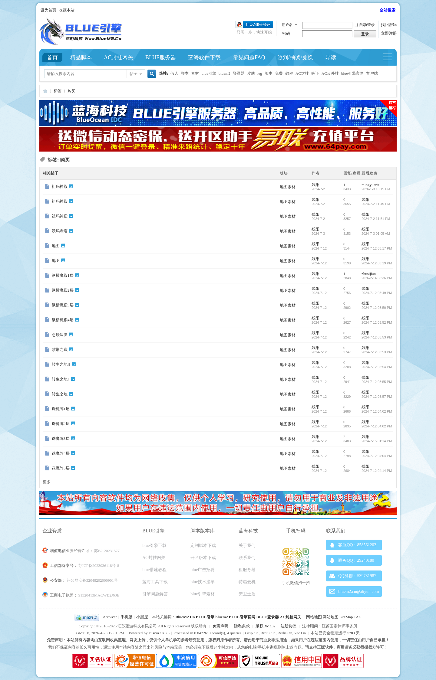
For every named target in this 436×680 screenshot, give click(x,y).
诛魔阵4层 (61, 453)
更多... (48, 482)
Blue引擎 (45, 91)
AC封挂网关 (118, 57)
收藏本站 (66, 10)
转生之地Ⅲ (61, 364)
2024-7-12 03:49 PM (377, 293)
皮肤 (251, 73)
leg (259, 73)
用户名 (287, 25)
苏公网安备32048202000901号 (92, 580)
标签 (57, 91)
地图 (56, 246)
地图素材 (288, 187)
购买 (71, 91)
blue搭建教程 (154, 569)
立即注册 (389, 33)
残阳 (315, 184)
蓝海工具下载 (155, 582)
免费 (279, 73)
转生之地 (60, 394)
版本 (268, 73)
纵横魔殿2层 (63, 290)
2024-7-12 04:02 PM (377, 411)
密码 (286, 33)
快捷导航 (390, 57)
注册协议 (288, 626)
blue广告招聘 (202, 569)
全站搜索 (387, 10)
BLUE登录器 (267, 617)
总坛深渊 (60, 334)
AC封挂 (302, 73)
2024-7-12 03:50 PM (377, 307)
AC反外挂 (330, 73)
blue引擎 (208, 73)
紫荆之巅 (60, 349)
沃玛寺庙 (60, 231)
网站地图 (314, 617)
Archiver (110, 617)
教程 (289, 73)
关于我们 (247, 545)
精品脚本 (81, 57)
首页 (52, 57)
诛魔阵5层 (61, 468)
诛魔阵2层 (61, 423)
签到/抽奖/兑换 (295, 57)
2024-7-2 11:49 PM (376, 204)
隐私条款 (242, 626)
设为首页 (48, 10)
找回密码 (389, 24)
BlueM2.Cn (185, 617)
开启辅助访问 (376, 10)
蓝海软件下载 (204, 57)
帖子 (133, 73)
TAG (358, 617)
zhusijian (369, 273)
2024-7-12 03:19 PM (377, 263)
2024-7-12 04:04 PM (377, 456)
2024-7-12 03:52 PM (377, 322)
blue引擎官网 (352, 73)
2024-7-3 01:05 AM (376, 233)
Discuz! (155, 633)
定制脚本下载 (203, 545)
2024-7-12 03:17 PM (377, 248)
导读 (330, 57)
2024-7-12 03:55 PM (377, 382)
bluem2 (224, 73)
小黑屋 (142, 617)
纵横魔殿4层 (63, 320)
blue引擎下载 (154, 545)
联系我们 (247, 557)
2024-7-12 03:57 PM (377, 396)
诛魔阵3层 (61, 438)
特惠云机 (247, 582)
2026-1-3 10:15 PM (376, 189)
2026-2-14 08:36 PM (377, 278)
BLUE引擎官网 (242, 617)
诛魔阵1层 (61, 409)
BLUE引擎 (205, 617)
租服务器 (247, 569)
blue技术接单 (202, 582)
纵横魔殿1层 (63, 275)
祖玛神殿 (60, 186)
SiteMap (346, 617)
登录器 (239, 73)
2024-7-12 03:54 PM (377, 367)
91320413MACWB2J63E (98, 595)
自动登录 (364, 24)
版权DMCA (265, 626)
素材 (195, 73)
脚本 (185, 73)
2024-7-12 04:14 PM (377, 470)
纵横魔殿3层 (63, 305)
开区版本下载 (203, 557)
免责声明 (220, 626)
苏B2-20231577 (107, 550)
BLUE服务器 (160, 57)
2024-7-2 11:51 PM (376, 219)
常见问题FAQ (249, 57)
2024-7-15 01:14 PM (377, 441)
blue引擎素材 (202, 594)
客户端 (372, 73)
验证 (315, 73)
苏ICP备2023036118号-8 (98, 565)
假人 (174, 73)
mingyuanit (370, 184)
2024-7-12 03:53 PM (377, 337)
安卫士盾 (247, 594)
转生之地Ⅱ (60, 379)
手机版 (126, 617)
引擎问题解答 (155, 594)
